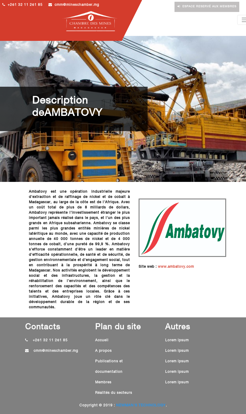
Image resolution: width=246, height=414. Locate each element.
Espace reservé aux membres (206, 6)
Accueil (102, 340)
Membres (103, 382)
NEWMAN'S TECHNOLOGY (141, 405)
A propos (103, 351)
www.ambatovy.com (176, 267)
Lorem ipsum (177, 340)
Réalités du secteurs (113, 393)
